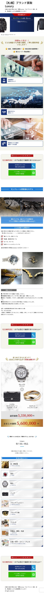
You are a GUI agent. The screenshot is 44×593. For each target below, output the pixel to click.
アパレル (7, 34)
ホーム (2, 34)
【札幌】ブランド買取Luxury (18, 4)
